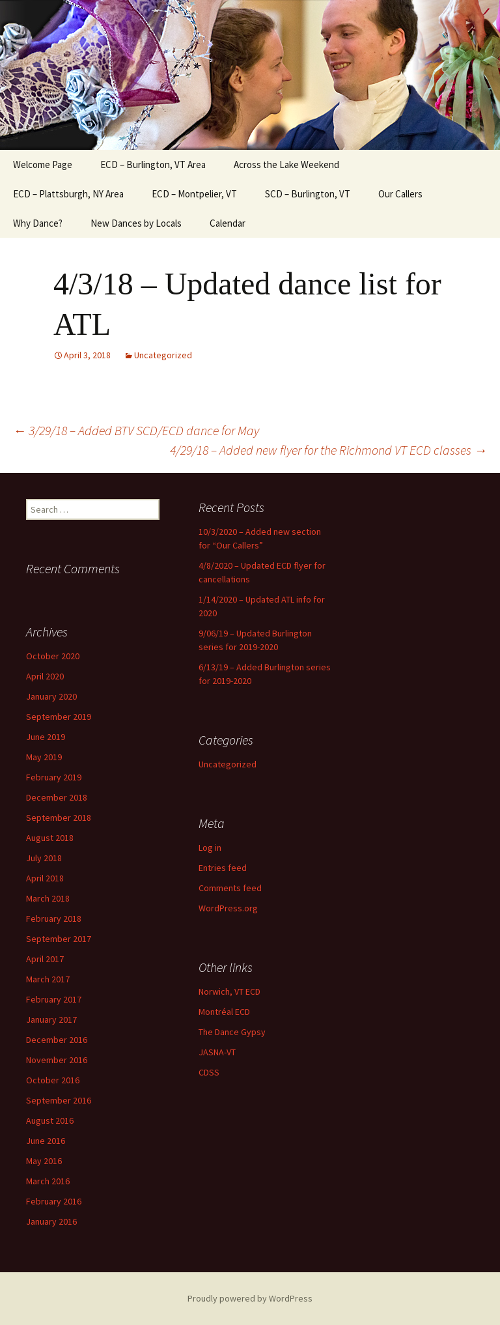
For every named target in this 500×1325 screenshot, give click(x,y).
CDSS (209, 1072)
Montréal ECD (224, 1012)
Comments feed (230, 888)
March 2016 (48, 1181)
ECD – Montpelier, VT (194, 194)
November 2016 (56, 1060)
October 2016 (52, 1080)
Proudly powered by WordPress (250, 1298)
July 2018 (44, 858)
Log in (210, 847)
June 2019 (45, 737)
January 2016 (51, 1221)
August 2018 (50, 838)
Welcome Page (42, 164)
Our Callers (400, 194)
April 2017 (45, 959)
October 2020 (52, 656)
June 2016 (45, 1141)
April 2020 (45, 676)
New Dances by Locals (136, 223)
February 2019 (53, 777)
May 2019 (44, 757)
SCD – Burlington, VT (307, 194)
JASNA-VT (217, 1052)
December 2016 (56, 1040)
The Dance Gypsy (232, 1032)
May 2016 (44, 1161)
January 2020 (51, 696)
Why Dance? (37, 223)
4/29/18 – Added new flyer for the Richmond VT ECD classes (328, 450)
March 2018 (48, 898)
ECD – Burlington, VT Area (153, 164)
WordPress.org (228, 908)
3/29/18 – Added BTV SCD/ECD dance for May (136, 430)
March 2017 (48, 979)
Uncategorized (163, 355)
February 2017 (53, 999)
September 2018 (58, 817)
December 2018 (56, 797)
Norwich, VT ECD (229, 991)
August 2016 (50, 1120)
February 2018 (53, 918)
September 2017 (58, 939)
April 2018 (45, 878)
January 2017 (51, 1019)
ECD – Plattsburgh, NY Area (68, 194)
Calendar (227, 223)
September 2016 (58, 1100)
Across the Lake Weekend (286, 164)
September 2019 (58, 716)
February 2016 (53, 1201)
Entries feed (223, 868)
